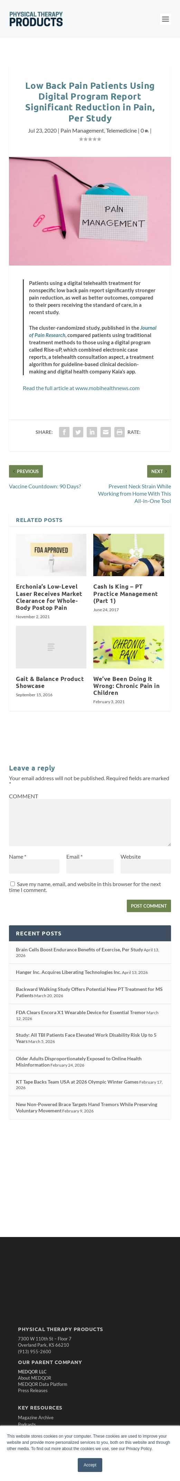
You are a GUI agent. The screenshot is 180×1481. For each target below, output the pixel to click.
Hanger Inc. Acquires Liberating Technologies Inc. (68, 972)
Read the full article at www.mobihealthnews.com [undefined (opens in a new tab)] (81, 388)
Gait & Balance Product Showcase (50, 682)
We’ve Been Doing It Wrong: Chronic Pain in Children (126, 685)
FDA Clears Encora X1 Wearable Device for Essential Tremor (81, 1012)
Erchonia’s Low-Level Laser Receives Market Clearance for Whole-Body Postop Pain (49, 597)
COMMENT (23, 796)
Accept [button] (90, 1465)
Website (131, 856)
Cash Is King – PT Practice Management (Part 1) (125, 593)
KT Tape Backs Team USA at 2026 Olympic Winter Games (77, 1082)
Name (17, 856)
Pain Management (82, 130)
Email (74, 856)
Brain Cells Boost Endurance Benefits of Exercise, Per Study (79, 949)
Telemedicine (121, 130)
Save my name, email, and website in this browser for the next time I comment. (85, 887)
